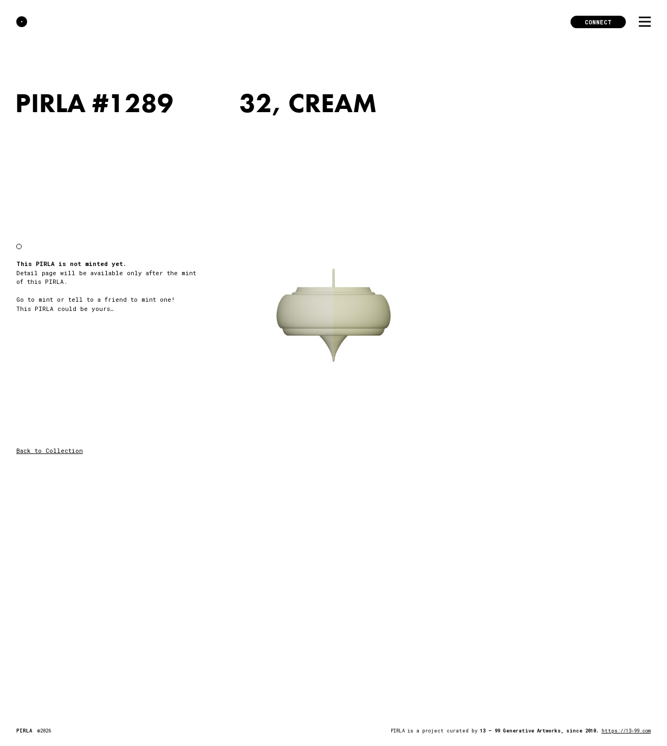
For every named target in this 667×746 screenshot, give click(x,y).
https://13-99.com (626, 731)
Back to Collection (49, 450)
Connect (598, 22)
